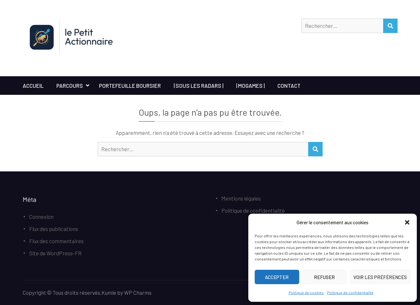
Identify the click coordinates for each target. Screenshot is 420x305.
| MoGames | (250, 85)
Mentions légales (241, 198)
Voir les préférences (380, 277)
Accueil (33, 85)
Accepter (277, 277)
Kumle (109, 292)
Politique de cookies (306, 292)
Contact (289, 85)
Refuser (324, 277)
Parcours (69, 85)
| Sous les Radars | (198, 85)
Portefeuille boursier (130, 85)
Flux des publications (53, 229)
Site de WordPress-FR (55, 253)
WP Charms (138, 292)
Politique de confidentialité (350, 292)
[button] (407, 222)
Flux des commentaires (56, 241)
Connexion (41, 216)
